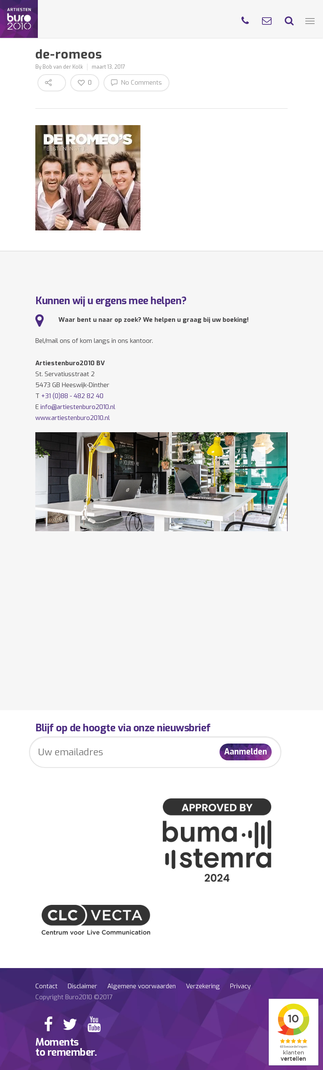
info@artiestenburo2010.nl (77, 407)
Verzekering (203, 986)
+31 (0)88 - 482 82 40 (72, 396)
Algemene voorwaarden (141, 986)
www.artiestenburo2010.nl (72, 418)
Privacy (240, 986)
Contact (46, 986)
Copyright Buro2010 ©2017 (73, 997)
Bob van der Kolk (62, 67)
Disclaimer (82, 986)
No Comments (136, 82)
